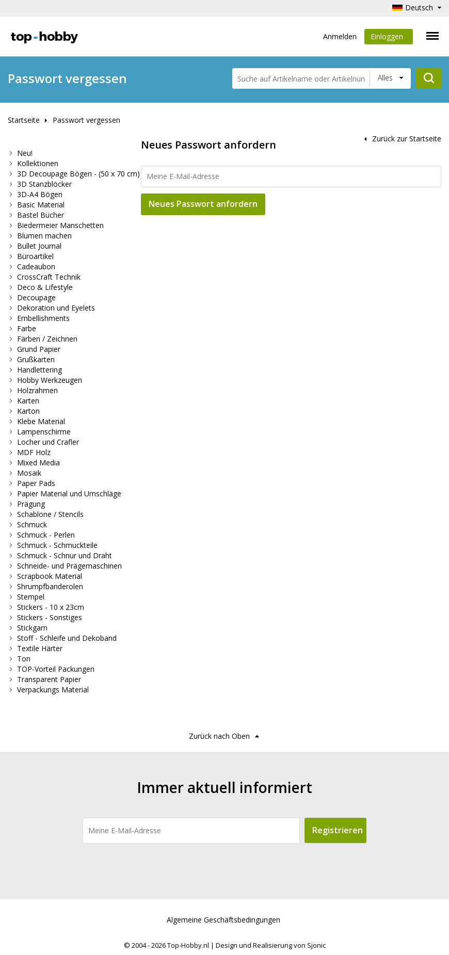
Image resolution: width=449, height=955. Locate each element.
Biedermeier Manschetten (60, 225)
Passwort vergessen (86, 120)
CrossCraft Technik (49, 277)
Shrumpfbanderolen (50, 586)
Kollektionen (37, 163)
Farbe (26, 328)
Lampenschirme (44, 431)
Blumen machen (44, 235)
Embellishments (43, 318)
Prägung (31, 504)
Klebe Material (41, 421)
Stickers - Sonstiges (49, 617)
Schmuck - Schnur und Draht (64, 555)
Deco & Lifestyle (45, 287)
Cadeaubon (36, 266)
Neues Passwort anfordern (203, 203)
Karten (28, 401)
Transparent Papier (49, 679)
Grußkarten (36, 359)
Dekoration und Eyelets (56, 308)
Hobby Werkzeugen (49, 380)
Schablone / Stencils (50, 514)
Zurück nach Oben (219, 736)
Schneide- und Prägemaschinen (69, 566)
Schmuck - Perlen (46, 535)
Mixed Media (38, 462)
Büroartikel (35, 256)
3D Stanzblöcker (44, 184)
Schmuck (32, 524)
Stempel (30, 597)
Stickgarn (32, 628)
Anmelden (340, 36)
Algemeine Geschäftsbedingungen (223, 920)
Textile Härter (39, 648)
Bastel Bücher (40, 215)
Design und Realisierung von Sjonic (271, 945)
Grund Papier (38, 349)
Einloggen (389, 37)
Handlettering (39, 370)
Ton (23, 658)
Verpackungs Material (53, 689)
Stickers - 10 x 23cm (50, 607)
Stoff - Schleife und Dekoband (67, 638)
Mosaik (29, 473)
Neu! (25, 153)
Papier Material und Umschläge (69, 493)
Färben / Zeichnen (47, 339)
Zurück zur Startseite (406, 138)
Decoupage (36, 297)
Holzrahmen (37, 390)
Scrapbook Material (49, 576)
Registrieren (337, 830)
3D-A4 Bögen (39, 194)
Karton (28, 411)
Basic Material (41, 204)
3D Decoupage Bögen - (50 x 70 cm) (78, 174)
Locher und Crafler (48, 442)
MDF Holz (34, 452)
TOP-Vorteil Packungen (55, 669)
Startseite (24, 120)
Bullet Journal (39, 246)
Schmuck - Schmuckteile (57, 545)
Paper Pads (36, 483)
